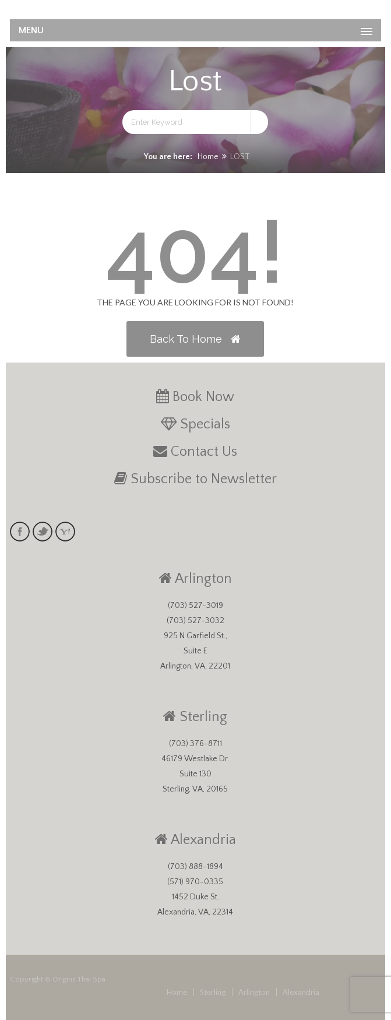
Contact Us (204, 451)
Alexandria (203, 839)
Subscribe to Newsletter (204, 479)
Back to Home (195, 339)
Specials (205, 424)
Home (208, 156)
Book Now (203, 397)
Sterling (203, 716)
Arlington (203, 578)
